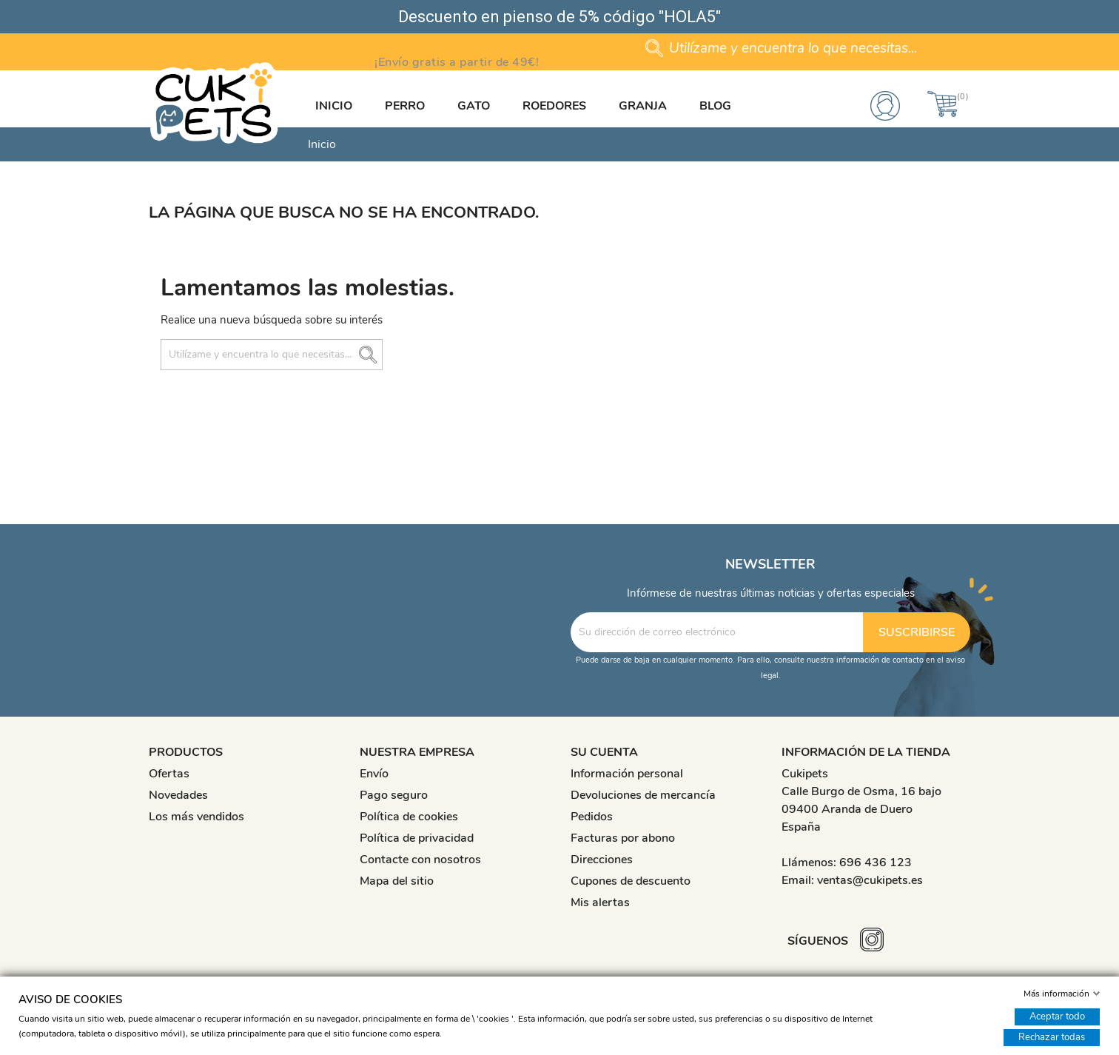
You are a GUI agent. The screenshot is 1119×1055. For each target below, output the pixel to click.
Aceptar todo (1057, 1016)
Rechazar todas (1051, 1037)
